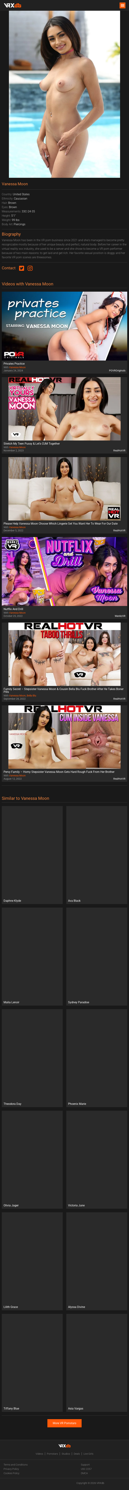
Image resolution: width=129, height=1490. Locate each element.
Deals (77, 1453)
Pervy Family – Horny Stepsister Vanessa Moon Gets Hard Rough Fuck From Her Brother (59, 772)
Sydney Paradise (78, 1002)
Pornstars (52, 1453)
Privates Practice (14, 363)
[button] (122, 5)
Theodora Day (12, 1104)
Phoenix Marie (77, 1104)
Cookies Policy (11, 1473)
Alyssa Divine (76, 1307)
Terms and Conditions (16, 1464)
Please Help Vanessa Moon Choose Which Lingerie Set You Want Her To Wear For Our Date (61, 523)
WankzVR (120, 616)
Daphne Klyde (12, 900)
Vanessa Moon (17, 367)
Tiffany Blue (11, 1408)
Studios (66, 1453)
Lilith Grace (11, 1307)
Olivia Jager (11, 1205)
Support (85, 1464)
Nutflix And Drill (13, 609)
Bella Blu (31, 695)
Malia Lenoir (11, 1002)
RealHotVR (119, 450)
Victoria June (76, 1205)
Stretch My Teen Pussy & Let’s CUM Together (32, 443)
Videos (39, 1453)
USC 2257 (86, 1469)
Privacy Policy (11, 1469)
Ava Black (74, 900)
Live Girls (88, 1453)
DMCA (84, 1473)
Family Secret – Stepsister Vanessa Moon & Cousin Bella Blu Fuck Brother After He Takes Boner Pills (63, 690)
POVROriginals (117, 370)
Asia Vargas (75, 1408)
